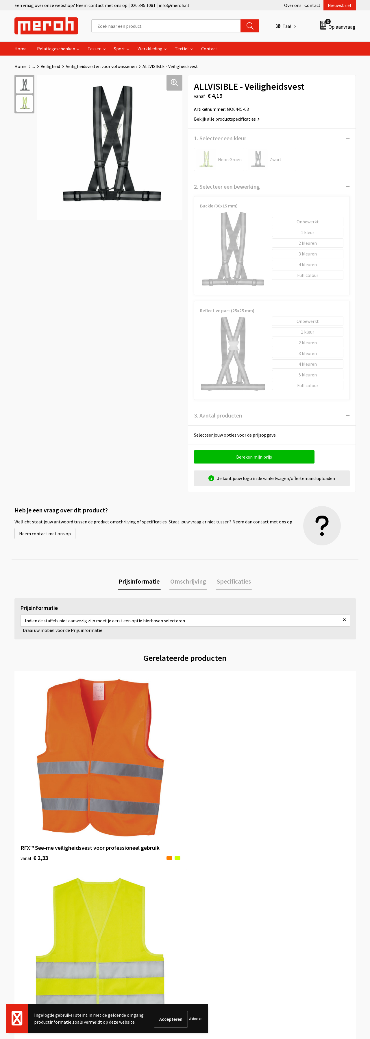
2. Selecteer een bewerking (227, 186)
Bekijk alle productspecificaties (227, 119)
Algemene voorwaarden (300, 875)
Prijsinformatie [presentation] (141, 582)
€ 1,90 (119, 780)
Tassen (94, 49)
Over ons (292, 5)
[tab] (141, 582)
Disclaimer (287, 910)
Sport (119, 49)
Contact (312, 5)
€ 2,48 (205, 771)
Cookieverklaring (293, 892)
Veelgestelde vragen (128, 892)
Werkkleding (150, 49)
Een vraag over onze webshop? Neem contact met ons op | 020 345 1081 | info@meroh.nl (101, 5)
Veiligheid (50, 66)
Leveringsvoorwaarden (299, 884)
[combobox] (166, 25)
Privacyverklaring (294, 901)
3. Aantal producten (218, 415)
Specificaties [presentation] (232, 582)
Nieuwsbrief (340, 5)
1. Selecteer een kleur (220, 138)
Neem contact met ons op (45, 533)
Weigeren (195, 1019)
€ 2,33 (34, 780)
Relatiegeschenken (56, 49)
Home (20, 49)
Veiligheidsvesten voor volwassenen (101, 66)
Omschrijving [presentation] (188, 582)
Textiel (182, 49)
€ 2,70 (290, 788)
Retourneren (205, 884)
